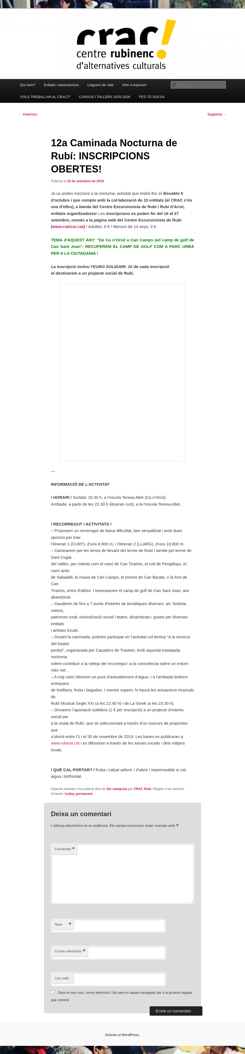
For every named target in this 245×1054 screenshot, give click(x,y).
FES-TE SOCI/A (152, 97)
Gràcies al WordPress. (122, 1035)
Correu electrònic (70, 951)
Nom (63, 925)
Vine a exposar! (134, 85)
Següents (216, 114)
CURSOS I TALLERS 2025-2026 (104, 97)
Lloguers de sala (100, 85)
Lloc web (62, 978)
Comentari (65, 849)
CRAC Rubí (142, 789)
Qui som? (27, 85)
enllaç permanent (79, 794)
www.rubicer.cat (68, 226)
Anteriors (28, 114)
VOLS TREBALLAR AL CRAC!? (45, 97)
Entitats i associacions (61, 85)
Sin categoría (117, 789)
